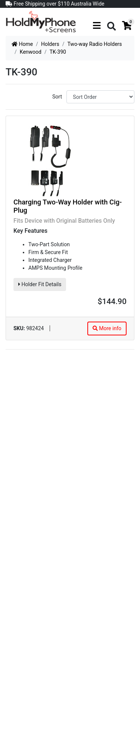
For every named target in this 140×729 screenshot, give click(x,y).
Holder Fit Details (39, 284)
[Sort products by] (100, 96)
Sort (57, 97)
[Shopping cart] (126, 25)
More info (107, 328)
